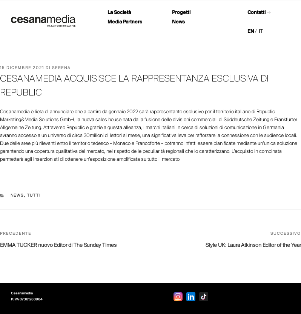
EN (250, 31)
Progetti (181, 12)
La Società (119, 12)
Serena (61, 68)
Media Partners (125, 22)
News (178, 22)
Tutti (34, 196)
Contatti (256, 12)
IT (261, 31)
